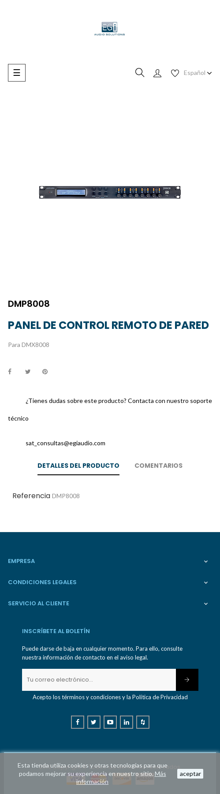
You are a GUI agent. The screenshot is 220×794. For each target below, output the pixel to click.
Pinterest (49, 372)
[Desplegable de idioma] (198, 72)
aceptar (190, 773)
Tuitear (31, 372)
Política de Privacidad (160, 697)
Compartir (14, 372)
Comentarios (158, 465)
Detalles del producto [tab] (78, 465)
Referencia (31, 496)
